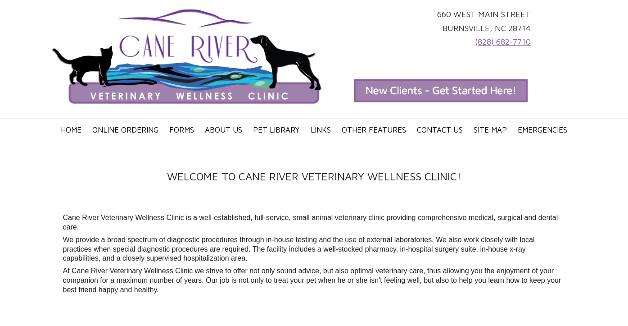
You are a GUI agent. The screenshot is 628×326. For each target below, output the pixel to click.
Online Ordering (125, 129)
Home (71, 129)
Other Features (374, 129)
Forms (181, 129)
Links (321, 129)
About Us (223, 129)
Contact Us (440, 129)
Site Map (490, 129)
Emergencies (542, 129)
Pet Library (276, 129)
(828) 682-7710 (503, 41)
